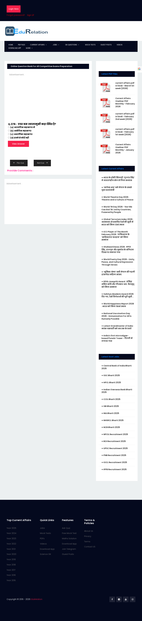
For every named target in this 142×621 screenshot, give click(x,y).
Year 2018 (11, 564)
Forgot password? (16, 15)
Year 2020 (11, 554)
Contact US (89, 546)
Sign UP (30, 15)
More (28, 48)
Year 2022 (11, 543)
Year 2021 (11, 549)
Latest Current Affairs (113, 168)
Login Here (14, 8)
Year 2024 (11, 533)
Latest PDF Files (109, 74)
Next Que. (42, 163)
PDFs (42, 538)
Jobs (55, 45)
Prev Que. (18, 163)
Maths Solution (69, 538)
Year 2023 (11, 538)
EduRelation (36, 599)
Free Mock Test (69, 533)
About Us (88, 531)
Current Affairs (37, 45)
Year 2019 (11, 559)
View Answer (18, 143)
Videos (119, 45)
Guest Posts (106, 45)
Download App (14, 48)
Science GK (45, 554)
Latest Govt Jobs (110, 356)
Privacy (87, 536)
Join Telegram (69, 549)
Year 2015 (11, 580)
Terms (87, 541)
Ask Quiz (66, 528)
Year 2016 (11, 575)
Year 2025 (11, 528)
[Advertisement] (48, 95)
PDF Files (21, 45)
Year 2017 (11, 570)
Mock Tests (90, 45)
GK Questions (71, 45)
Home (10, 45)
